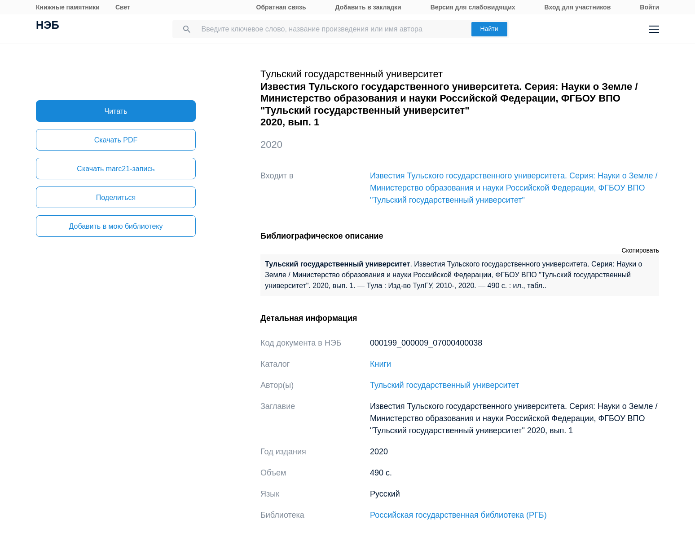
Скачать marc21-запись (115, 169)
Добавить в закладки (368, 7)
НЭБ (47, 26)
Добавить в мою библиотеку (116, 226)
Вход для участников (578, 7)
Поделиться (116, 197)
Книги (380, 364)
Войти (649, 7)
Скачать (115, 140)
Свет (122, 7)
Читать (116, 111)
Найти (489, 28)
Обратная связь (281, 7)
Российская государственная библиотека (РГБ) (458, 515)
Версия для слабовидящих (473, 7)
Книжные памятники (68, 7)
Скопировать (640, 250)
